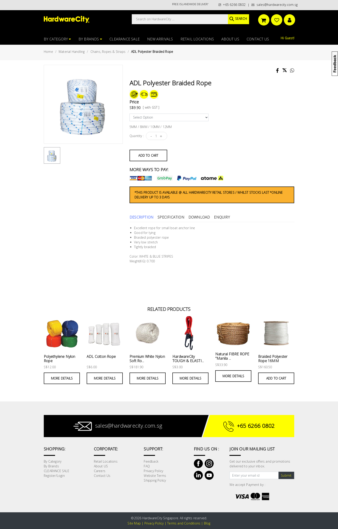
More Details (62, 378)
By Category (57, 39)
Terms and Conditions (183, 523)
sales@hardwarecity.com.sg (274, 4)
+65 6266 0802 (231, 4)
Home (48, 51)
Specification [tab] (170, 217)
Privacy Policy (153, 471)
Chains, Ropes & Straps (107, 51)
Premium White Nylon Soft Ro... (147, 358)
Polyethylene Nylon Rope (59, 358)
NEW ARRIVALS (160, 39)
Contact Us (258, 39)
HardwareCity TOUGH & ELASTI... (188, 358)
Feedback (151, 461)
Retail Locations (197, 39)
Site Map (134, 523)
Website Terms (155, 475)
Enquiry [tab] (222, 217)
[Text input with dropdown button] (253, 475)
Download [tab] (199, 217)
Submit (286, 475)
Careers (99, 471)
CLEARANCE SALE (124, 39)
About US (230, 39)
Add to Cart (148, 155)
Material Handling (72, 51)
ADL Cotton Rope (101, 356)
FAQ (147, 466)
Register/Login (54, 475)
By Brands (90, 39)
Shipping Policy (155, 480)
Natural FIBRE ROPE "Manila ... (232, 356)
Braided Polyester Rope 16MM (272, 358)
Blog (207, 523)
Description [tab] (141, 217)
